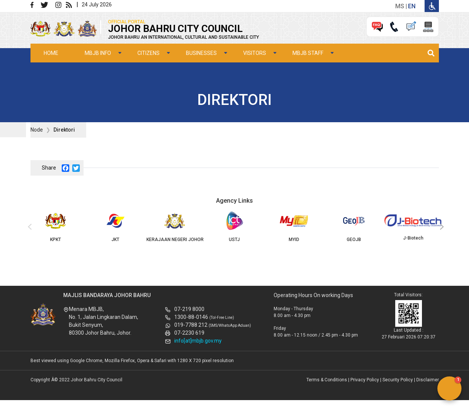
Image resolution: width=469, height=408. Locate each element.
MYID (294, 226)
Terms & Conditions (326, 379)
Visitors (254, 53)
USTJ (234, 226)
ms (399, 6)
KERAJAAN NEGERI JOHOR (174, 226)
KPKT (55, 226)
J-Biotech (413, 226)
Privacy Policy (364, 379)
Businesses (201, 53)
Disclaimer (427, 379)
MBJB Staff (307, 53)
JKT (115, 226)
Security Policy (397, 379)
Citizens (148, 53)
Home (51, 53)
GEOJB (354, 226)
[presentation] (28, 227)
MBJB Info (98, 53)
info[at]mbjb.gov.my (198, 341)
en (412, 6)
